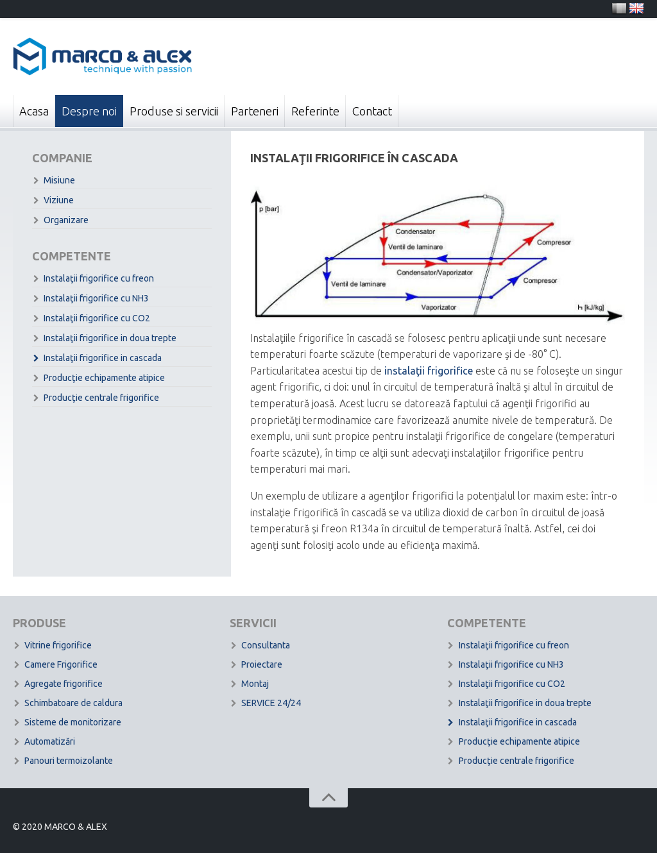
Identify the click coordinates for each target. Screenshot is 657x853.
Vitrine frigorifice (58, 645)
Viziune (59, 200)
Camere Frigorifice (61, 664)
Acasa (34, 111)
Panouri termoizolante (68, 761)
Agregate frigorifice (63, 684)
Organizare (66, 220)
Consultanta (265, 645)
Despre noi (89, 111)
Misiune (59, 180)
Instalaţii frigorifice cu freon (99, 278)
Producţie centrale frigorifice (101, 398)
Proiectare (261, 664)
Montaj (255, 684)
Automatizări (49, 741)
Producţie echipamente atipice (104, 378)
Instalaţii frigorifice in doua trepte (110, 338)
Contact (372, 111)
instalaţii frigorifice (428, 370)
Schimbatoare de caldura (73, 703)
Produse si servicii (174, 111)
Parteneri (254, 111)
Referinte (315, 111)
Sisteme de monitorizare (72, 722)
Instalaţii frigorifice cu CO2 (97, 318)
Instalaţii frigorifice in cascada (103, 358)
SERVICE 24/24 (271, 703)
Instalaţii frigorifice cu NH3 (96, 298)
